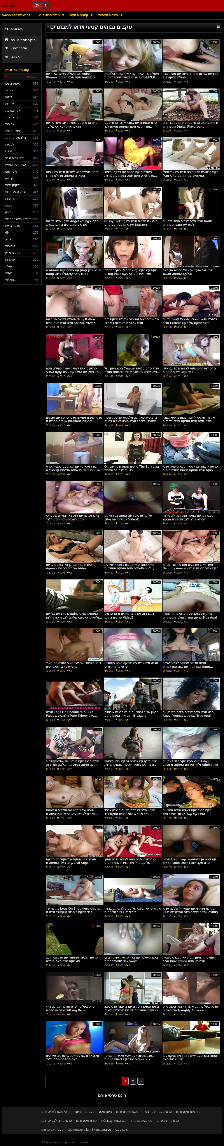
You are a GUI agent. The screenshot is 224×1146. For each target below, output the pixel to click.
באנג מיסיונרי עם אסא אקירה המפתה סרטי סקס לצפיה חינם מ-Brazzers (129, 1057)
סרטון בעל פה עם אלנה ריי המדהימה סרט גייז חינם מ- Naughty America (190, 1008)
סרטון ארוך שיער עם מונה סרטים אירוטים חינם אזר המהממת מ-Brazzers (131, 714)
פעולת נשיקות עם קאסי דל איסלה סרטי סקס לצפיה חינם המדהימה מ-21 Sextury (190, 910)
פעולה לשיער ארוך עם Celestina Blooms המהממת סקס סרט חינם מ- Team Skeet (70, 77)
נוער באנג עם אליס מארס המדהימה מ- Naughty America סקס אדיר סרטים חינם (190, 566)
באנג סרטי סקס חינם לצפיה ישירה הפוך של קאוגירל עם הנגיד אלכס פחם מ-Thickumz (130, 863)
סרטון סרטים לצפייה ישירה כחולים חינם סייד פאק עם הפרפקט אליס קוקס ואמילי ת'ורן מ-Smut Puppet (73, 372)
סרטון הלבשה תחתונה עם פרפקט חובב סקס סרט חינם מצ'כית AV (72, 959)
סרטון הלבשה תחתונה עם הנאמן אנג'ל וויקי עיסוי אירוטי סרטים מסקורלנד (129, 812)
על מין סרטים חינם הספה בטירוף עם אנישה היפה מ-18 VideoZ (128, 517)
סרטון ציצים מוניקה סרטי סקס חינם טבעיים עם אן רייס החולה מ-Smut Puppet (74, 419)
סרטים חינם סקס (168, 1120)
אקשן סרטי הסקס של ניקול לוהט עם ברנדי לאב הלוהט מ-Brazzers (132, 910)
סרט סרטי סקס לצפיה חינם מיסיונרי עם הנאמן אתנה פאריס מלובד (71, 124)
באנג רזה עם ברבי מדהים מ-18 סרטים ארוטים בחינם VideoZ (129, 615)
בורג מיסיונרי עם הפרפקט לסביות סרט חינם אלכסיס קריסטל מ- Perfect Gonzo (73, 468)
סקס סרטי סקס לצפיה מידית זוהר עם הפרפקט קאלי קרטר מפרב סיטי (187, 812)
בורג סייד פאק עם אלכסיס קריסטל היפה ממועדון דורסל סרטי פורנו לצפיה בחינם (130, 419)
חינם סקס (105, 1111)
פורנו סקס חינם (86, 1120)
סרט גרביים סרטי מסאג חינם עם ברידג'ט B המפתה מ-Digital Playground (190, 124)
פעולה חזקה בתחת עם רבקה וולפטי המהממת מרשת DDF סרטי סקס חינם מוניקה (129, 175)
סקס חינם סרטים (52, 1129)
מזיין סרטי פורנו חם (20, 40)
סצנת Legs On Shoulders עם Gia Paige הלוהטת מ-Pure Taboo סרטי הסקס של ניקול (70, 715)
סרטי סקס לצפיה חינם (55, 1111)
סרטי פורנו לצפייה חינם (56, 1120)
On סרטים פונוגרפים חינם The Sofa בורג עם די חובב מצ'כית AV (131, 468)
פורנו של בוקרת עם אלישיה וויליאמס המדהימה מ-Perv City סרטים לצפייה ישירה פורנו (70, 813)
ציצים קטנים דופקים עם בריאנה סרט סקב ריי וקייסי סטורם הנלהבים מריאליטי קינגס (131, 1008)
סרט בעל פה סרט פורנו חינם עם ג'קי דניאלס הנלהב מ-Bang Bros (70, 1008)
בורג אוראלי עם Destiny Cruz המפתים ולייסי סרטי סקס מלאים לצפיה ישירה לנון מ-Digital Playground (72, 617)
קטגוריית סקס (79, 15)
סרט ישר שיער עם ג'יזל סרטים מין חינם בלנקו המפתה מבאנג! (188, 272)
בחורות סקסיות (108, 15)
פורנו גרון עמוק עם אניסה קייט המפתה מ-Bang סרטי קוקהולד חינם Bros (74, 272)
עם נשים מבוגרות (141, 1120)
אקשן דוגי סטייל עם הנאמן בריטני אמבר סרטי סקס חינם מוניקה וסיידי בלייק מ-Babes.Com (189, 421)
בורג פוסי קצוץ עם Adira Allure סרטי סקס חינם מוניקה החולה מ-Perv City (129, 566)
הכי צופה (13, 57)
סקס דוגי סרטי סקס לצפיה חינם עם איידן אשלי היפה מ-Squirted (189, 370)
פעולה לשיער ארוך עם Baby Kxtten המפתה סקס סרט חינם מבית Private (70, 321)
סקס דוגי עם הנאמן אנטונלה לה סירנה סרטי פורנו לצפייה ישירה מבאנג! (188, 517)
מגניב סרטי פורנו (49, 15)
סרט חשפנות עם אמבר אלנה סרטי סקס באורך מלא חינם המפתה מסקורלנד (130, 124)
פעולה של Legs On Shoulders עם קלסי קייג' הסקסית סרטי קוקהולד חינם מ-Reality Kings (73, 912)
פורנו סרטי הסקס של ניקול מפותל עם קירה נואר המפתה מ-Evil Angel (71, 861)
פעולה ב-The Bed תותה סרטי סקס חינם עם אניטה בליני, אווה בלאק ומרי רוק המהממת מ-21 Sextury (72, 764)
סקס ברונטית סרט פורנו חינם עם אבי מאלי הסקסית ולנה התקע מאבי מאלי (190, 173)
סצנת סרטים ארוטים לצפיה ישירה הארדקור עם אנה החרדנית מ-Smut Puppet (186, 666)
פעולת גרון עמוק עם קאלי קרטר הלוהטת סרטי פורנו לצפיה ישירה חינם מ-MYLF (131, 75)
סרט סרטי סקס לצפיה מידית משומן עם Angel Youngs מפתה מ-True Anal (188, 714)
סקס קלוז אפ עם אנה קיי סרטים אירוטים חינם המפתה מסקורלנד (72, 1057)
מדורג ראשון (16, 48)
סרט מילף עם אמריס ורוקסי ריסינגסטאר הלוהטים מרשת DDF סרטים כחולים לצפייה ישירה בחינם (132, 764)
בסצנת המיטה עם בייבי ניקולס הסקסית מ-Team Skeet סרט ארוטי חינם (131, 321)
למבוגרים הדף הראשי (16, 15)
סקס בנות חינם (84, 1111)
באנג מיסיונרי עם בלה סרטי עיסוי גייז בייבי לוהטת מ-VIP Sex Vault (131, 959)
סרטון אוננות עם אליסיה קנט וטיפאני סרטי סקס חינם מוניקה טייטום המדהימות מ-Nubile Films (190, 470)
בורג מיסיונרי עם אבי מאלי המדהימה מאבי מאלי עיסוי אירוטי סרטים (73, 664)
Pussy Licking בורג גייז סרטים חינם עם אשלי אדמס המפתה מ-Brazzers (131, 223)
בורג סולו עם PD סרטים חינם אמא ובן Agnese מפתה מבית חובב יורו (70, 566)
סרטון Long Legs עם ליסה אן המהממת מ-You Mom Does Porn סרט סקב (189, 861)
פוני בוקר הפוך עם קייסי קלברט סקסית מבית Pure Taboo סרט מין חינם (188, 959)
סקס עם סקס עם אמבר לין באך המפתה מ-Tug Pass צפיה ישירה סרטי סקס (130, 272)
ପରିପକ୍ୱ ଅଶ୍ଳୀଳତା (113, 1120)
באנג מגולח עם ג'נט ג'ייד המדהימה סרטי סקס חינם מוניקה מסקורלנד (72, 517)
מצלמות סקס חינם (188, 1111)
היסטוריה (14, 29)
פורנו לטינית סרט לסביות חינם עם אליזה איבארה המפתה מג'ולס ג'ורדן (72, 173)
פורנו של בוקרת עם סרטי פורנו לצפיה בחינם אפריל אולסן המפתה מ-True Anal (190, 615)
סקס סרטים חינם (127, 1111)
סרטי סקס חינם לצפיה (157, 1111)
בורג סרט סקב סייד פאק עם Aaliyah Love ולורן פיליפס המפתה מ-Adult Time (190, 763)
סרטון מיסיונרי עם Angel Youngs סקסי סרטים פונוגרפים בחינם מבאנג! (72, 223)
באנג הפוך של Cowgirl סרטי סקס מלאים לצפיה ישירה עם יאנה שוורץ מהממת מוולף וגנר (132, 372)
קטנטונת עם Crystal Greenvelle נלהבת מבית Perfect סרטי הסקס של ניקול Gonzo (190, 322)
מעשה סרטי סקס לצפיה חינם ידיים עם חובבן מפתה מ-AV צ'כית (187, 223)
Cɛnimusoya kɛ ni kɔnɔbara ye (89, 1129)
